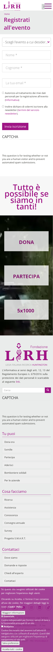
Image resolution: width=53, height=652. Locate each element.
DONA (26, 242)
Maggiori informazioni (13, 612)
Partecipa (9, 457)
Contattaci (10, 580)
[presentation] (23, 148)
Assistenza (10, 507)
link (18, 381)
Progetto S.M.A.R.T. (15, 538)
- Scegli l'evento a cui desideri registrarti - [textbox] (27, 42)
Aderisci (8, 465)
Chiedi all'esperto (13, 573)
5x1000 (25, 310)
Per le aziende (12, 480)
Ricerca (8, 499)
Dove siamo (10, 557)
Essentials (9, 616)
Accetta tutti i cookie (12, 649)
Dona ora (9, 442)
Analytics (9, 626)
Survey (8, 530)
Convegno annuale (14, 522)
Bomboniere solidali (15, 472)
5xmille (8, 449)
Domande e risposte (15, 565)
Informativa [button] (12, 100)
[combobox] (26, 42)
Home (7, 14)
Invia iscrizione (15, 126)
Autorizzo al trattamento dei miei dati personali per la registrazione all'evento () (25, 96)
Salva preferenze (10, 643)
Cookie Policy (15, 606)
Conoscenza (11, 515)
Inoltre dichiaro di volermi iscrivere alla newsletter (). (24, 110)
